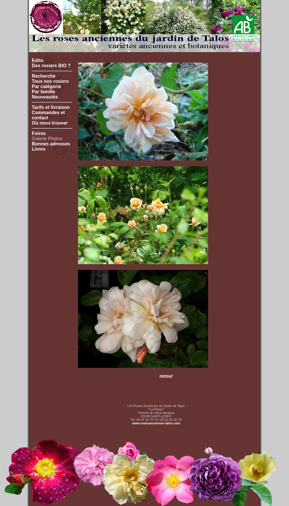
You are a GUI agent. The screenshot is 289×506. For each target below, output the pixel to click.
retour (166, 376)
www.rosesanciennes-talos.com (156, 423)
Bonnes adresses (51, 143)
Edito (37, 60)
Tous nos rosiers (50, 81)
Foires (39, 133)
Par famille (43, 91)
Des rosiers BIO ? (51, 65)
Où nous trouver (50, 122)
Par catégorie (46, 86)
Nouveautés (45, 96)
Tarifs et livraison (51, 107)
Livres (38, 149)
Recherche (43, 76)
